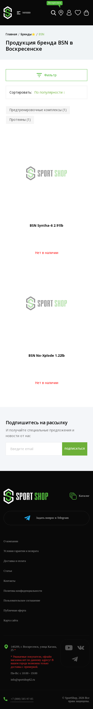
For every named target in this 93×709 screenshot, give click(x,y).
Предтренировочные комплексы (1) (38, 110)
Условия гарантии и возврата (21, 551)
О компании (11, 541)
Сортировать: (21, 92)
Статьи (8, 571)
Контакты (9, 581)
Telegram (46, 518)
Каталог (79, 496)
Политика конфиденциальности (23, 590)
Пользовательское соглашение (22, 600)
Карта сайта (11, 620)
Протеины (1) (20, 119)
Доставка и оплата (15, 561)
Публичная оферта (15, 610)
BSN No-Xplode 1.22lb (47, 355)
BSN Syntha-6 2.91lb (46, 225)
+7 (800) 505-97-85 (22, 698)
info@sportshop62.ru (23, 679)
